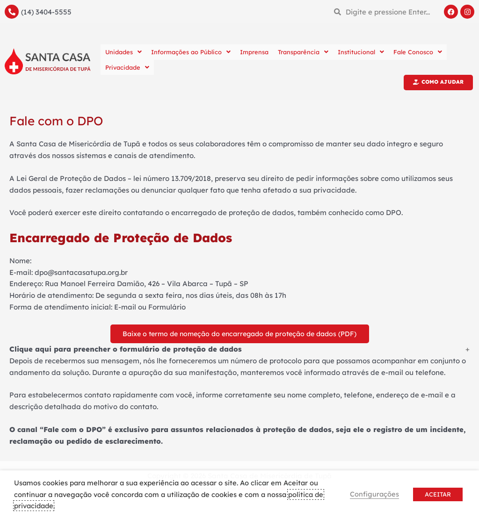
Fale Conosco (417, 52)
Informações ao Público (191, 52)
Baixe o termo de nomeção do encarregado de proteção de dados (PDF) (239, 334)
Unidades (123, 52)
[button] (239, 351)
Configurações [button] (374, 494)
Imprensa (254, 52)
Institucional (361, 52)
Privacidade (127, 67)
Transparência (303, 52)
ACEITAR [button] (438, 494)
